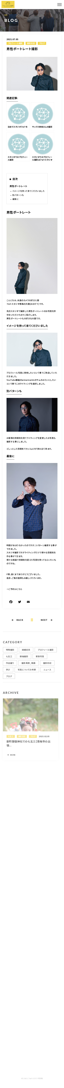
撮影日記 (31, 43)
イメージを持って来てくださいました (28, 191)
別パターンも (18, 195)
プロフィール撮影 (15, 43)
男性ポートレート (18, 186)
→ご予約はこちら (14, 589)
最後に (15, 199)
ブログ (42, 43)
